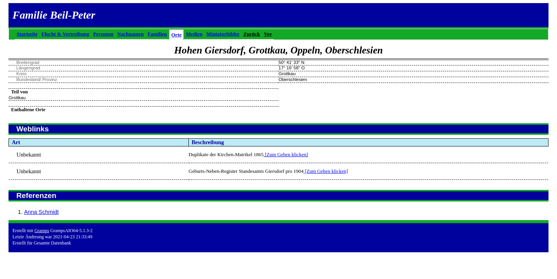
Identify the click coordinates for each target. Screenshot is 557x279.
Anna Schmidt (41, 212)
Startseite (27, 34)
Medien (194, 34)
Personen (103, 34)
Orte (176, 35)
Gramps (41, 230)
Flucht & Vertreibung (65, 34)
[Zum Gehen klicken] (285, 154)
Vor (268, 34)
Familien (157, 34)
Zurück (251, 34)
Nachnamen (130, 34)
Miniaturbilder (222, 34)
